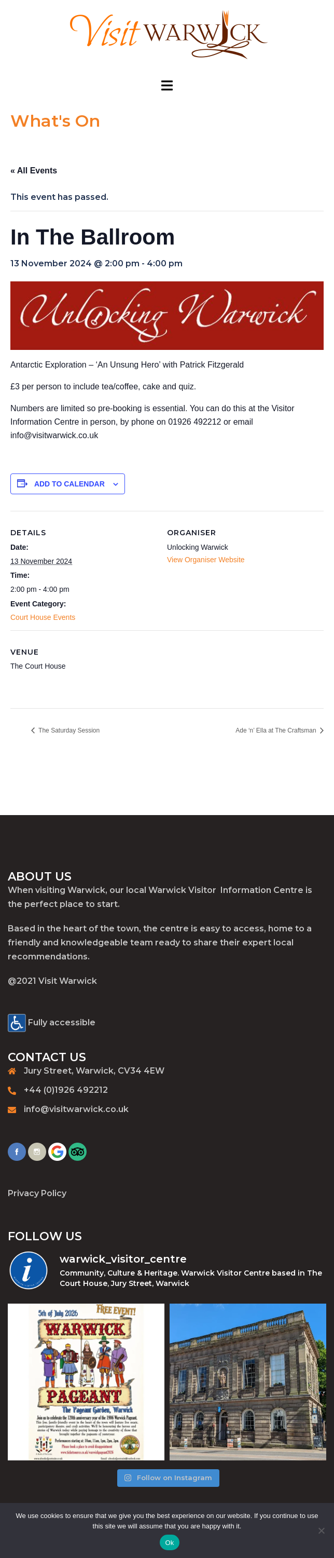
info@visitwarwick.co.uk (76, 1109)
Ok (169, 1543)
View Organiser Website (206, 560)
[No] (321, 1530)
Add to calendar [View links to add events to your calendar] (69, 484)
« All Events (33, 170)
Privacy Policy (37, 1193)
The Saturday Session (68, 730)
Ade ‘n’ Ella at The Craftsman (276, 730)
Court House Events (42, 617)
